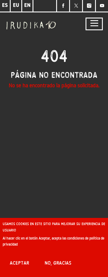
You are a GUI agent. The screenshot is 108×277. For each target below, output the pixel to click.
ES (5, 5)
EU (16, 5)
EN (27, 5)
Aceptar (19, 264)
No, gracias (58, 264)
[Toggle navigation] (94, 24)
